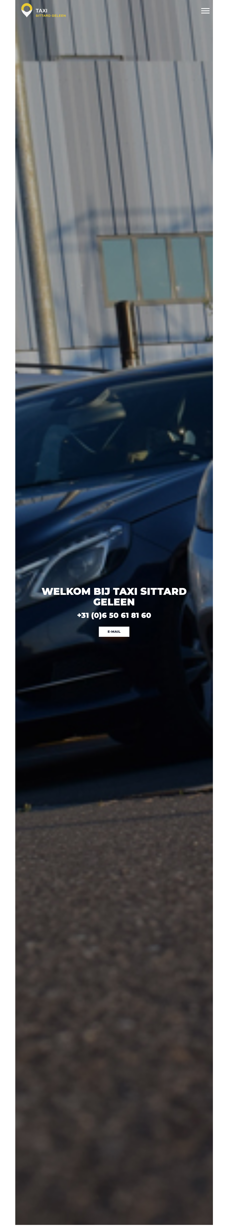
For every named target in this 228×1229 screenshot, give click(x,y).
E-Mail (114, 632)
